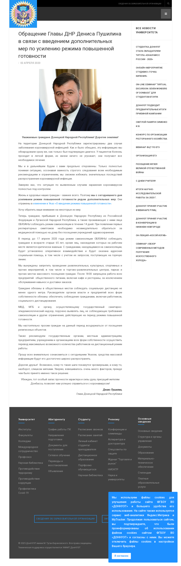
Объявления (55, 478)
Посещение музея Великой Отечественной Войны (150, 168)
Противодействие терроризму (29, 478)
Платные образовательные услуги (148, 490)
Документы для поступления (57, 454)
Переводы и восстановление (58, 470)
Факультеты (25, 442)
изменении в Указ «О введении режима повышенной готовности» (72, 210)
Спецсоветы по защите (117, 459)
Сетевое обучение (59, 462)
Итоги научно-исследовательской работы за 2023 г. (148, 193)
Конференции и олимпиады (117, 439)
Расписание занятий (90, 442)
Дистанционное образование (87, 464)
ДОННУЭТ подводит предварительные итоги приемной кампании (151, 109)
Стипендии (144, 480)
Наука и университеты (116, 484)
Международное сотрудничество (28, 456)
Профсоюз (24, 464)
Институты (24, 436)
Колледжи (24, 448)
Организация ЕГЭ (146, 155)
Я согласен (121, 555)
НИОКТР (113, 476)
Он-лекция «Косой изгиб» (151, 235)
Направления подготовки (56, 444)
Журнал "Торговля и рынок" (120, 469)
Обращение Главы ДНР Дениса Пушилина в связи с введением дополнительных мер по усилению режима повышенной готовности (69, 48)
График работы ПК (59, 436)
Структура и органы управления (149, 446)
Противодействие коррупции (29, 488)
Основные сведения (150, 438)
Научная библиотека (30, 470)
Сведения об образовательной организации (65, 526)
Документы (145, 454)
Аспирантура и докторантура (116, 449)
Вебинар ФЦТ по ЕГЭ (148, 147)
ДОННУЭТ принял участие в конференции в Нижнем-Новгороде (151, 222)
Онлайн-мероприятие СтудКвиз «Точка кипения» (149, 71)
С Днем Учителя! (146, 181)
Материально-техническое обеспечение (146, 470)
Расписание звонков (90, 436)
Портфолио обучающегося (87, 474)
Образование (146, 460)
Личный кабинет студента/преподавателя (88, 452)
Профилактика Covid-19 (27, 498)
